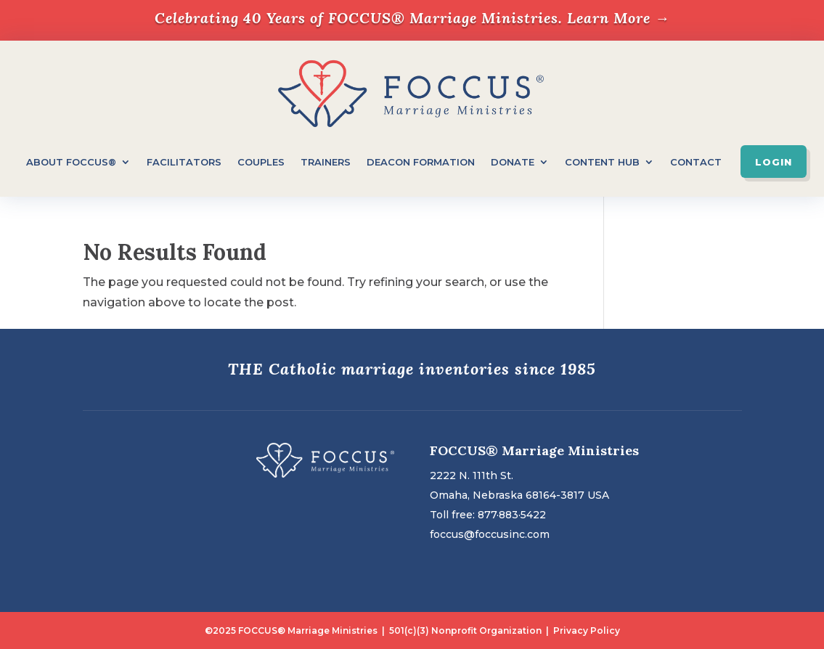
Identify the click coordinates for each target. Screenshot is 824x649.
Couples (261, 162)
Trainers (326, 162)
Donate (512, 162)
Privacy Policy (586, 630)
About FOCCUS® (71, 162)
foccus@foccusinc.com (490, 534)
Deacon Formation (421, 162)
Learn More (618, 18)
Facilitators (184, 162)
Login (773, 162)
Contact (696, 162)
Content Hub (602, 162)
